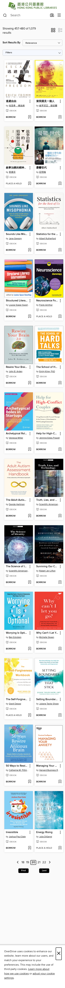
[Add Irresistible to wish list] (29, 848)
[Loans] (52, 16)
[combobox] (25, 15)
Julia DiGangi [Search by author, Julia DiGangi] (45, 836)
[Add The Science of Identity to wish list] (29, 582)
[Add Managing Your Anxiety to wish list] (60, 782)
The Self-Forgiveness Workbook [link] (17, 699)
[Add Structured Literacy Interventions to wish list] (29, 316)
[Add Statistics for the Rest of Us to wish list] (60, 250)
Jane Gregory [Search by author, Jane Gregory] (15, 238)
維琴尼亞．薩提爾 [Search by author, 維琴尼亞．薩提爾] (48, 105)
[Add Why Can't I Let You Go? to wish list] (60, 649)
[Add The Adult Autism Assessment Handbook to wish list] (29, 516)
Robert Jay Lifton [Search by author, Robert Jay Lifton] (47, 570)
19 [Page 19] (27, 862)
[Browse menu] (59, 15)
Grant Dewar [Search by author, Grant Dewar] (15, 703)
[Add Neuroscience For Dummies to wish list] (60, 316)
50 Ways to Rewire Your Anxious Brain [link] (17, 765)
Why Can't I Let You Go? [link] (47, 633)
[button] (53, 31)
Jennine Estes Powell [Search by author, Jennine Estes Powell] (49, 438)
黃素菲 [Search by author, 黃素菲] (12, 172)
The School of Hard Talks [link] (47, 367)
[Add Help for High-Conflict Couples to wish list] (60, 449)
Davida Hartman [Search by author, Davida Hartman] (17, 504)
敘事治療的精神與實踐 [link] (17, 167)
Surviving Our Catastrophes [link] (47, 566)
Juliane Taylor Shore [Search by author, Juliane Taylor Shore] (49, 703)
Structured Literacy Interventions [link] (17, 300)
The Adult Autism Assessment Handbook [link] (17, 500)
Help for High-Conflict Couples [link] (47, 433)
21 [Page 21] (38, 862)
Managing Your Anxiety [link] (47, 765)
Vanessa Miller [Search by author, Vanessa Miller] (16, 438)
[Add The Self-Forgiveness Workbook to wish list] (29, 715)
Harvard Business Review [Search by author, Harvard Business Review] (49, 770)
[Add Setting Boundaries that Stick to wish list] (60, 715)
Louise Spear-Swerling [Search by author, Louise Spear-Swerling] (19, 305)
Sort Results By (11, 42)
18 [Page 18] (22, 862)
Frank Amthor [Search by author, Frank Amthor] (46, 305)
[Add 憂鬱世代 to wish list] (60, 183)
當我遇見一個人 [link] (45, 101)
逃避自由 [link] (11, 101)
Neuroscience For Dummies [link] (47, 300)
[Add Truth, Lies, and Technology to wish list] (60, 516)
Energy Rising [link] (44, 832)
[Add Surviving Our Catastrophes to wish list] (60, 582)
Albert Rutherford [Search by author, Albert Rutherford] (47, 238)
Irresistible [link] (12, 832)
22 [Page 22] (44, 862)
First (23, 870)
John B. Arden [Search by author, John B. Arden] (15, 371)
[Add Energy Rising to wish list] (60, 848)
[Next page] (49, 862)
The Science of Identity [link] (17, 566)
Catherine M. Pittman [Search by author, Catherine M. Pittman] (19, 770)
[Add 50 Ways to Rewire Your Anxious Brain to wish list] (29, 782)
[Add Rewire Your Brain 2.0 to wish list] (29, 383)
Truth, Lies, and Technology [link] (47, 500)
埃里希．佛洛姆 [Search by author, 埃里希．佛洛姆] (17, 105)
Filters (9, 52)
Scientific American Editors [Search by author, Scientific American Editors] (49, 504)
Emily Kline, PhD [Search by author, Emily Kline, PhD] (47, 371)
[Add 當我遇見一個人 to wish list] (60, 117)
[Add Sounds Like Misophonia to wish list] (29, 250)
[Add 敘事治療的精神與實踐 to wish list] (29, 183)
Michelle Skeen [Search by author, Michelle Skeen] (46, 637)
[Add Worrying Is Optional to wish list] (29, 649)
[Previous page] (18, 862)
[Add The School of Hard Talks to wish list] (60, 383)
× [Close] (59, 953)
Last (44, 870)
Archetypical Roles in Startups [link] (17, 433)
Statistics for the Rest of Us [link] (47, 234)
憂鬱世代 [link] (41, 167)
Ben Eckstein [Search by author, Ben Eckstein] (15, 637)
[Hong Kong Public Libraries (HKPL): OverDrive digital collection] (32, 6)
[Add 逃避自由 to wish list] (29, 117)
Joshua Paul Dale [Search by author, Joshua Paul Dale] (17, 836)
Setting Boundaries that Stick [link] (47, 699)
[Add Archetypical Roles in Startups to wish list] (29, 449)
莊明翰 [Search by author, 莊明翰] (42, 172)
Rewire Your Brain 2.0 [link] (17, 367)
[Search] (5, 15)
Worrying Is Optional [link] (17, 633)
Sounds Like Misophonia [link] (17, 234)
